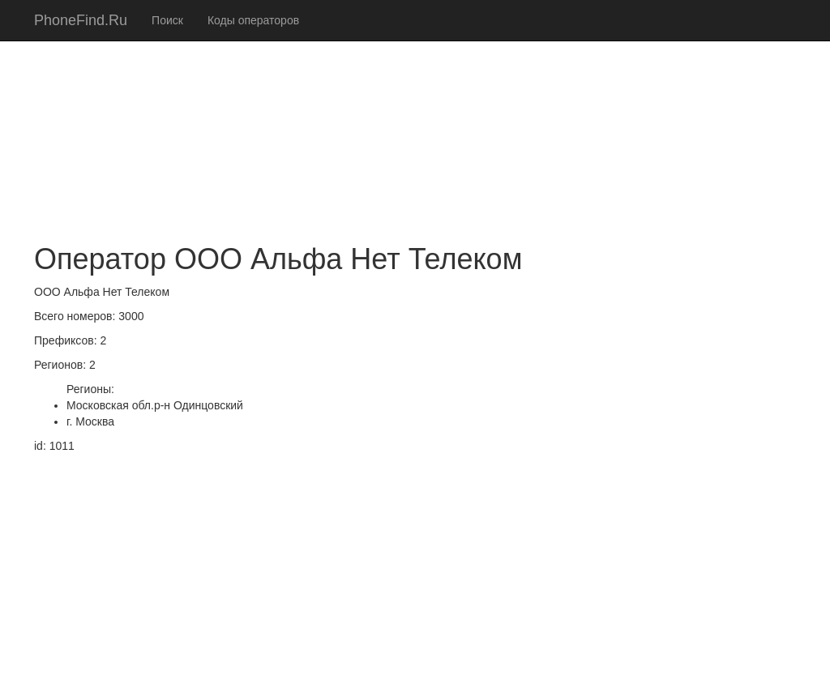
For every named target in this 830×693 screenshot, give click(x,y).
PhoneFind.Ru (80, 20)
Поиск (167, 20)
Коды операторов (253, 20)
